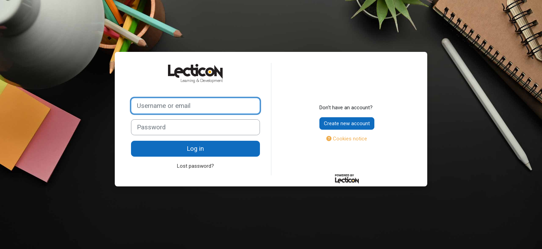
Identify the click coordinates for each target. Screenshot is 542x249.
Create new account (347, 123)
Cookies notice (346, 139)
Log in (195, 149)
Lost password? (195, 166)
